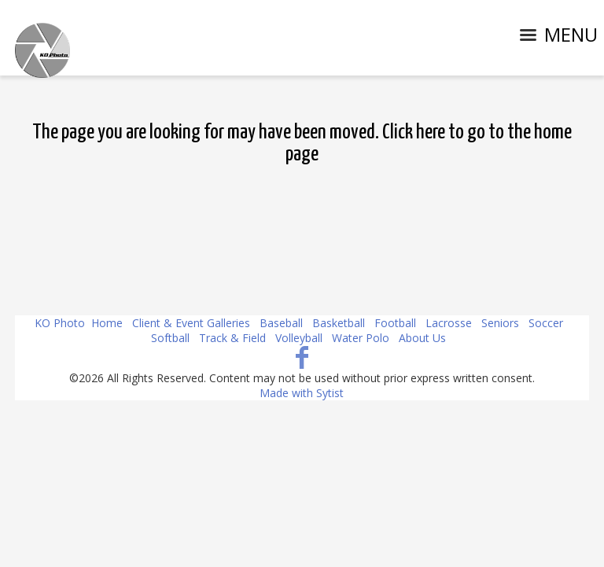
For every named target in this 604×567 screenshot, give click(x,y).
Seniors (500, 322)
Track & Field (232, 337)
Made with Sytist (302, 392)
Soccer (545, 322)
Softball (170, 337)
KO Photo (60, 322)
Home (107, 322)
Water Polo (360, 337)
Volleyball (298, 337)
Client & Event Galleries (191, 322)
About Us (422, 337)
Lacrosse (448, 322)
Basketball (338, 322)
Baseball (281, 322)
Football (395, 322)
